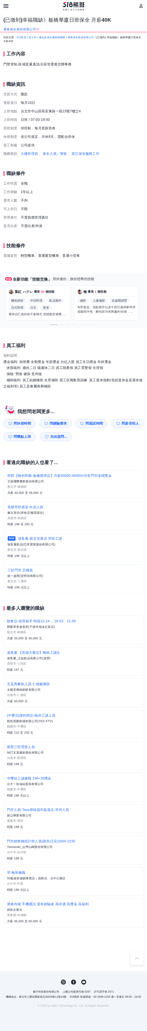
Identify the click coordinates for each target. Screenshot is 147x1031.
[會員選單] (141, 5)
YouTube (83, 982)
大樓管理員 (29, 153)
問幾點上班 (22, 436)
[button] (54, 324)
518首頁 (21, 37)
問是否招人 (130, 423)
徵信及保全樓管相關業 (52, 37)
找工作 (32, 37)
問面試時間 (94, 423)
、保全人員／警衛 (53, 153)
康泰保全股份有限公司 (81, 37)
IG (63, 982)
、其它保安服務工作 (83, 153)
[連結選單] (5, 5)
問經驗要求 (58, 423)
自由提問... (58, 436)
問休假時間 (22, 423)
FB (73, 982)
